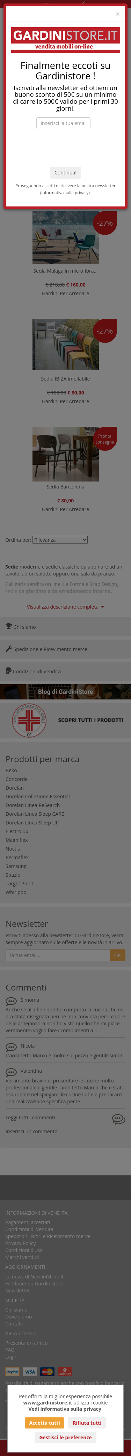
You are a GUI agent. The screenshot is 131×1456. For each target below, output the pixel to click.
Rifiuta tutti (87, 1422)
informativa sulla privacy (65, 192)
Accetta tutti (44, 1422)
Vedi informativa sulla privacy (64, 1409)
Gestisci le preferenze (65, 1437)
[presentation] (66, 148)
